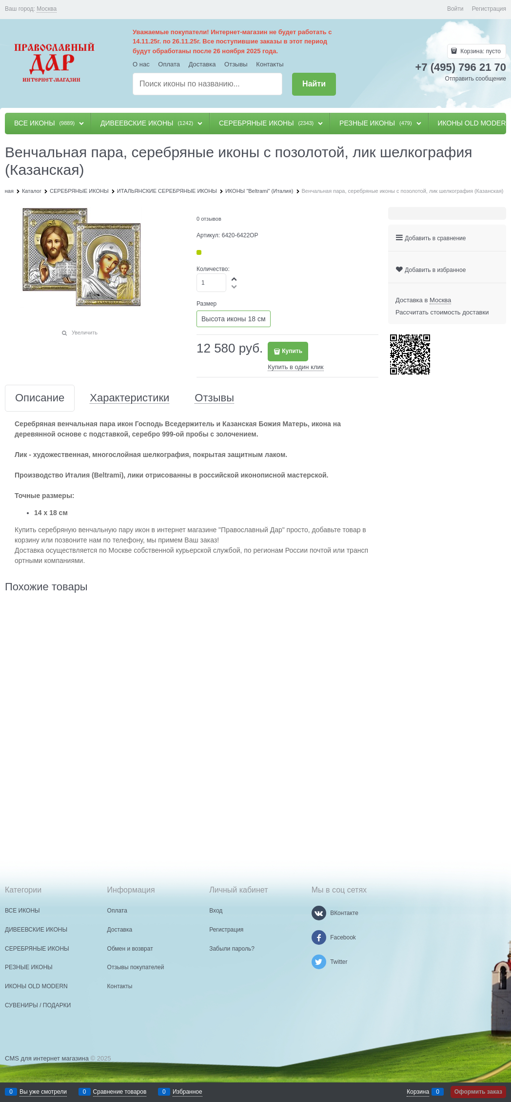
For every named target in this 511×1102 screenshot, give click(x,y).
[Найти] (313, 84)
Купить (292, 351)
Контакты (269, 64)
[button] (234, 279)
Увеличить (85, 332)
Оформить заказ (478, 1091)
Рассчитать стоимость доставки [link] (442, 312)
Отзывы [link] (214, 398)
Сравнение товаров (120, 1092)
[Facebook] (319, 937)
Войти (455, 8)
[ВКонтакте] (319, 913)
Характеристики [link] (129, 398)
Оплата (169, 64)
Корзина (418, 1092)
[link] (47, 9)
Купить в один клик (295, 367)
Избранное (187, 1092)
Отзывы (236, 64)
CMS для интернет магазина (47, 1058)
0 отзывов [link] (209, 219)
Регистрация (489, 8)
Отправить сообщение (475, 78)
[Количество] (211, 282)
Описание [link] (39, 398)
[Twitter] (319, 962)
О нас (141, 64)
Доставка (202, 64)
